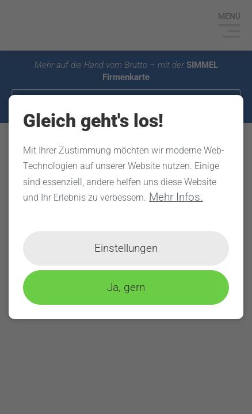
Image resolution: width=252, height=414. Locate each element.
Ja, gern (126, 287)
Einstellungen (126, 248)
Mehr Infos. (176, 197)
